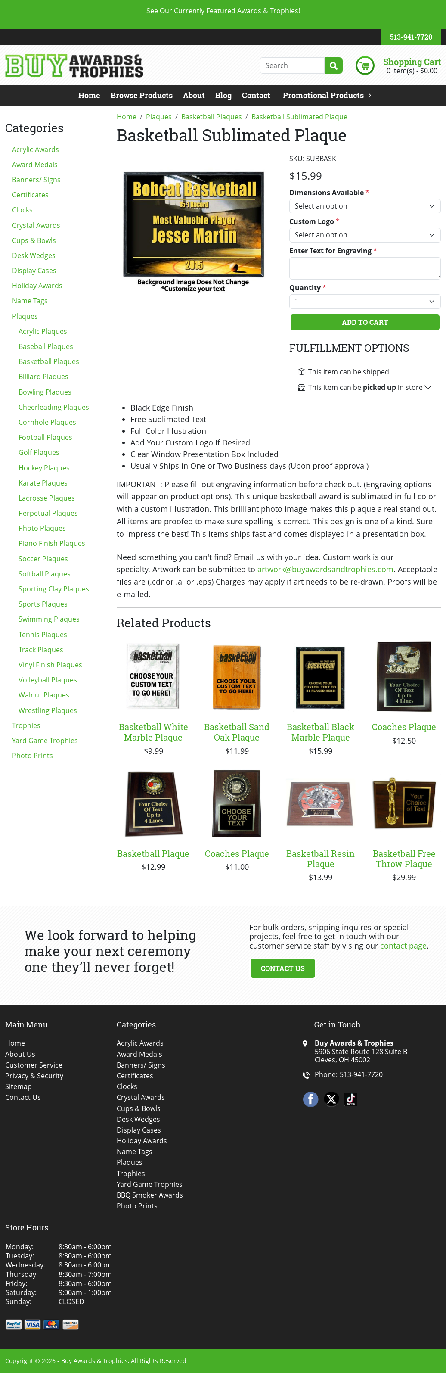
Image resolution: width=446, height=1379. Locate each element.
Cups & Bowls (34, 240)
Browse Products (142, 95)
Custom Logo (314, 222)
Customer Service (33, 1065)
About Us (20, 1054)
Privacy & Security (34, 1076)
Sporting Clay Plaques (54, 589)
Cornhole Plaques (47, 422)
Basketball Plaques (49, 361)
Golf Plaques (39, 452)
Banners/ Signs (36, 179)
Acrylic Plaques (43, 331)
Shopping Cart (412, 61)
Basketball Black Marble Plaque (320, 732)
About (194, 95)
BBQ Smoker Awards (150, 1195)
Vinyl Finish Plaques (50, 664)
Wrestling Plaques (48, 710)
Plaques (25, 316)
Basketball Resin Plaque (320, 858)
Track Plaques (41, 649)
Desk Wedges (34, 255)
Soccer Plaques (43, 558)
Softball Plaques (45, 574)
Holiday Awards (37, 285)
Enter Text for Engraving (333, 251)
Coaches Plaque (404, 726)
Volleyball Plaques (48, 680)
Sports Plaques (43, 604)
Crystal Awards (36, 225)
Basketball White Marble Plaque (153, 732)
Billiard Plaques (43, 376)
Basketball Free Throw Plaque (404, 858)
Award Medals (35, 164)
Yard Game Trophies (45, 740)
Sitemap (18, 1087)
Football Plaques (45, 437)
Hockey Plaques (44, 468)
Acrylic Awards (35, 149)
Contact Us (283, 968)
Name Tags (30, 300)
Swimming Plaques (49, 619)
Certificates (30, 194)
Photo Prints (32, 755)
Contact (256, 95)
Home (89, 95)
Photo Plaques (42, 528)
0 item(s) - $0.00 (412, 70)
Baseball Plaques (46, 346)
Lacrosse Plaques (47, 498)
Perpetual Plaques (48, 513)
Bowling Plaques (45, 392)
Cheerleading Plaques (54, 407)
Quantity (307, 288)
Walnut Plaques (44, 695)
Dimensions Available (329, 193)
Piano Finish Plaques (52, 543)
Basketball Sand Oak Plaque (236, 732)
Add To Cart (365, 322)
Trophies (26, 725)
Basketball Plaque (153, 853)
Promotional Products (323, 95)
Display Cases (34, 270)
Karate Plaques (43, 483)
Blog (223, 95)
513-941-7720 (411, 36)
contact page (403, 945)
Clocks (22, 210)
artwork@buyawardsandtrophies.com (325, 569)
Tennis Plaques (43, 634)
